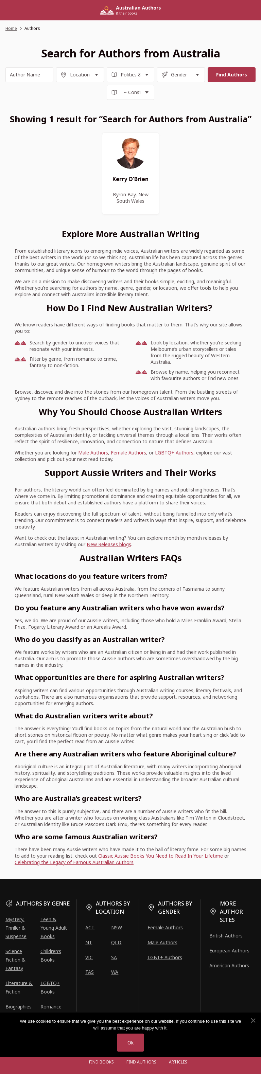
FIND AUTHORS (141, 1062)
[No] (253, 1021)
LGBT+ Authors (164, 957)
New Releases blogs (109, 544)
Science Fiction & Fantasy (15, 959)
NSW (116, 927)
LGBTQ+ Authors (174, 452)
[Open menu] (76, 1062)
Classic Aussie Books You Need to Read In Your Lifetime (160, 856)
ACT (89, 927)
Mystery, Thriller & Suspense (16, 927)
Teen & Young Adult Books (53, 927)
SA (114, 957)
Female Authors (128, 452)
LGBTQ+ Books (50, 987)
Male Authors (93, 452)
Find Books (101, 1062)
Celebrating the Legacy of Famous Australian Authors (74, 862)
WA (114, 972)
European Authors (229, 950)
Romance (51, 1006)
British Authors (226, 935)
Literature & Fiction (19, 987)
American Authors (229, 965)
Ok (130, 1042)
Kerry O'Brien (130, 179)
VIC (89, 957)
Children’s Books (50, 955)
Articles (178, 1062)
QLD (116, 942)
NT (88, 942)
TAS (89, 972)
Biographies (18, 1006)
